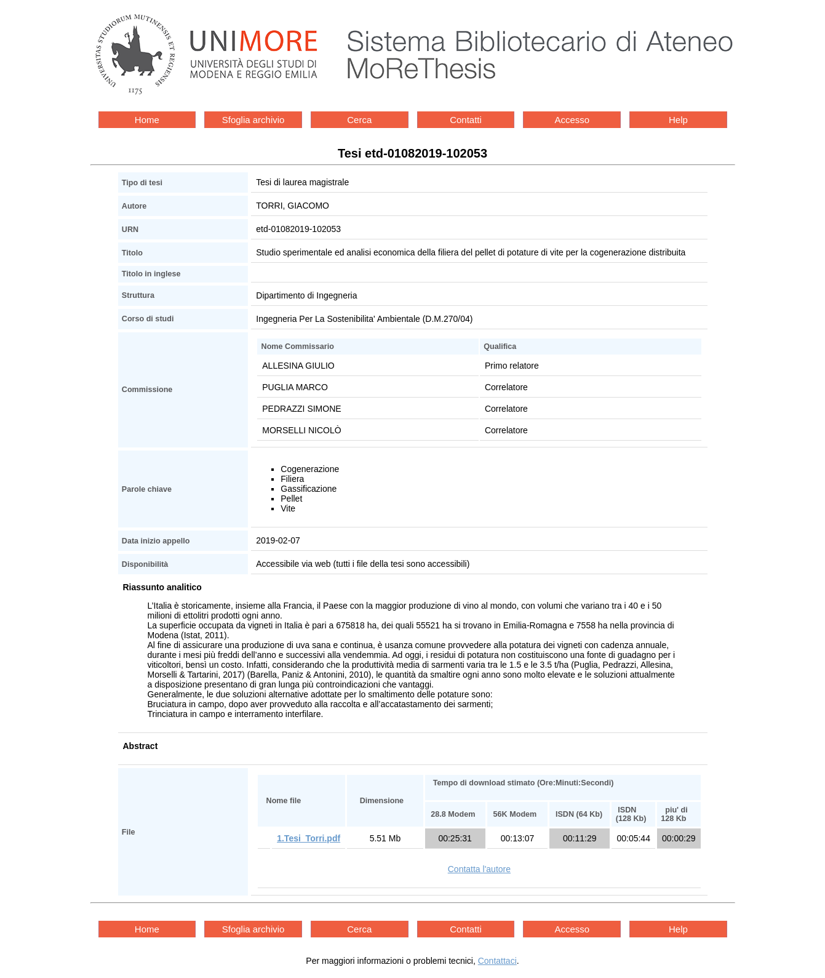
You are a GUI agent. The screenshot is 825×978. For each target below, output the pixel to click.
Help (678, 119)
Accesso (571, 119)
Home (147, 119)
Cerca (359, 119)
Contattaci (497, 961)
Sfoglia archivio (253, 119)
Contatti (466, 119)
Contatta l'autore (479, 869)
